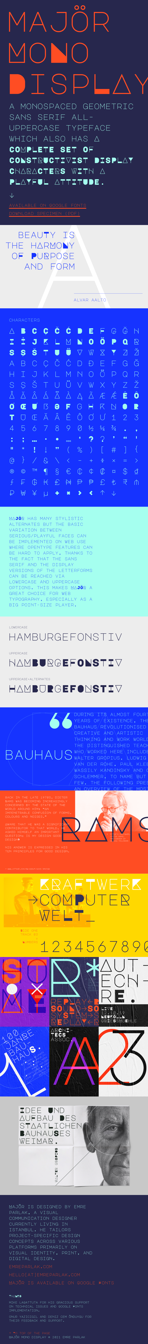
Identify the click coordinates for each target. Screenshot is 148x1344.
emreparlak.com (30, 1266)
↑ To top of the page (29, 1333)
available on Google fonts (47, 205)
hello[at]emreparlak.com (44, 1275)
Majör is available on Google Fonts (61, 1283)
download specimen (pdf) (44, 213)
